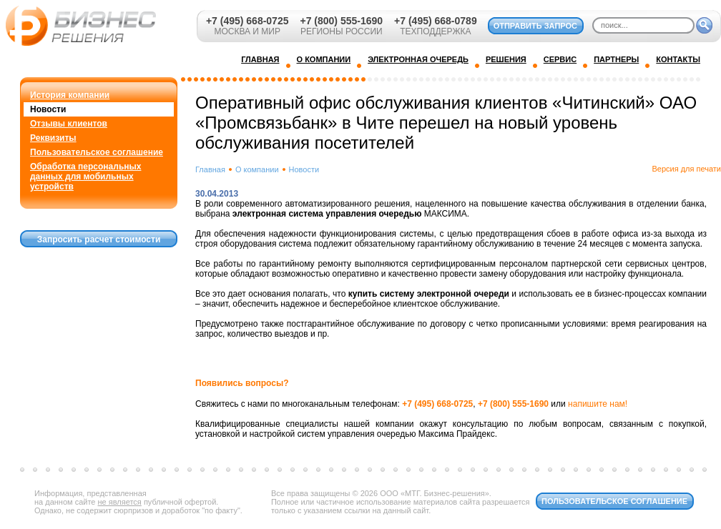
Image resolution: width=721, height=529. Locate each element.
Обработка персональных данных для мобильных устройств (85, 177)
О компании (257, 169)
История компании (69, 95)
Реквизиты (53, 138)
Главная (210, 169)
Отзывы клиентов (68, 124)
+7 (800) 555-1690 (341, 20)
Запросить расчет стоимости (99, 239)
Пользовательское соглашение (96, 152)
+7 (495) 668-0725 (247, 20)
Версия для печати (686, 168)
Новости (48, 109)
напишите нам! (597, 404)
